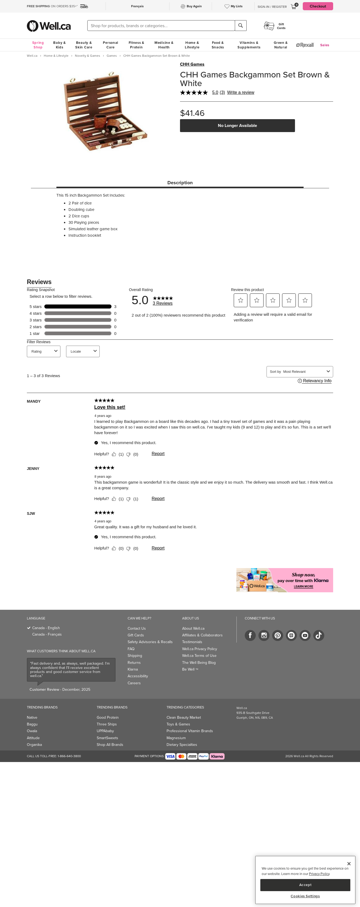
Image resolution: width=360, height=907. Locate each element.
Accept (305, 884)
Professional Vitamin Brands (190, 731)
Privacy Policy (319, 873)
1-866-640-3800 (69, 756)
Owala (32, 731)
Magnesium (176, 738)
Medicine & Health (164, 44)
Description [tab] (180, 182)
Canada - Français (47, 634)
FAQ (131, 649)
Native (32, 717)
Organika (34, 744)
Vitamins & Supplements (249, 44)
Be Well (190, 669)
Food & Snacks (218, 44)
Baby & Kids (59, 44)
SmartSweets (107, 738)
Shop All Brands (110, 744)
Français (137, 6)
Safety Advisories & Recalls (150, 642)
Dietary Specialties (182, 744)
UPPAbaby (105, 731)
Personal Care (110, 44)
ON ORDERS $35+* (52, 6)
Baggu (32, 724)
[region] (305, 880)
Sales (325, 45)
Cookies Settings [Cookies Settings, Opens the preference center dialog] (305, 896)
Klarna (133, 669)
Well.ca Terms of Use (199, 655)
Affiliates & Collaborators (202, 635)
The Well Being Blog (199, 662)
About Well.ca (193, 628)
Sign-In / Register (272, 6)
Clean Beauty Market (184, 717)
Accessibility (138, 676)
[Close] (349, 864)
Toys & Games (178, 724)
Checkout (318, 6)
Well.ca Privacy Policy (199, 649)
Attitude (33, 738)
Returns (134, 662)
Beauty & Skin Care (83, 44)
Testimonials (192, 642)
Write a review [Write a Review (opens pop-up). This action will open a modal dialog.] (240, 92)
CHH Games (192, 64)
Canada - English (46, 628)
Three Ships (107, 724)
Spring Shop (38, 44)
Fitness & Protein (136, 44)
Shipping (135, 655)
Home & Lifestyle (192, 44)
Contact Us (137, 628)
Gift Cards (136, 635)
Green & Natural (281, 44)
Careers (134, 683)
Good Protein (108, 717)
